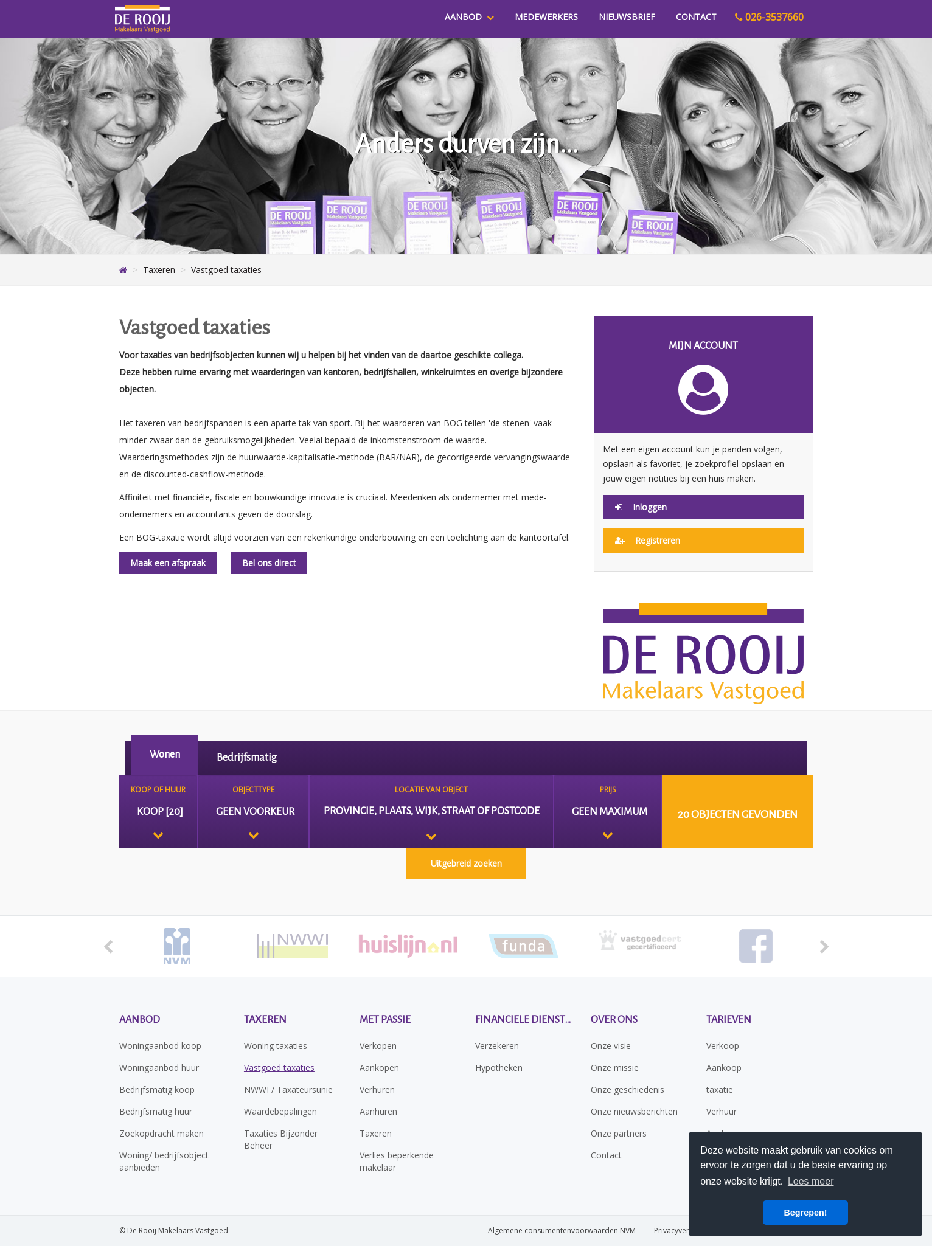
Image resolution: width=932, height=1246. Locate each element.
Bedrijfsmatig (247, 757)
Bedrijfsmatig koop (157, 1089)
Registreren (647, 540)
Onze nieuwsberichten (634, 1111)
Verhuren (377, 1089)
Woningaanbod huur (159, 1067)
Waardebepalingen (280, 1111)
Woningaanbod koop (160, 1045)
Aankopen (379, 1067)
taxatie (719, 1089)
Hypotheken (499, 1067)
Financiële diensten (523, 1019)
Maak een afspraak (168, 563)
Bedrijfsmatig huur (155, 1111)
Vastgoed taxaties (279, 1067)
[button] (737, 811)
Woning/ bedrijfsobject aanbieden (164, 1161)
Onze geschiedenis (627, 1089)
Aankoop (724, 1067)
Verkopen (378, 1045)
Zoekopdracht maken (161, 1133)
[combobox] (158, 811)
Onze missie (615, 1067)
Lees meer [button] (811, 1181)
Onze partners (619, 1133)
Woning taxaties (275, 1045)
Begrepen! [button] (805, 1212)
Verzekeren (497, 1045)
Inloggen (641, 507)
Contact (696, 16)
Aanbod (469, 16)
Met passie (385, 1019)
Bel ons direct (269, 563)
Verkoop (722, 1045)
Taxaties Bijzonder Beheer (281, 1139)
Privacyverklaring (683, 1230)
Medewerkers (546, 16)
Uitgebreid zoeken (466, 863)
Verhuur (721, 1111)
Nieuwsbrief (627, 16)
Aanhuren (378, 1111)
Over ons (614, 1019)
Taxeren (265, 1019)
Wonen (165, 754)
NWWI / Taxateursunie (288, 1089)
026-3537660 (769, 17)
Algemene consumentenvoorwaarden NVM (562, 1230)
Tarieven (728, 1019)
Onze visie (611, 1045)
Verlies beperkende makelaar (397, 1161)
